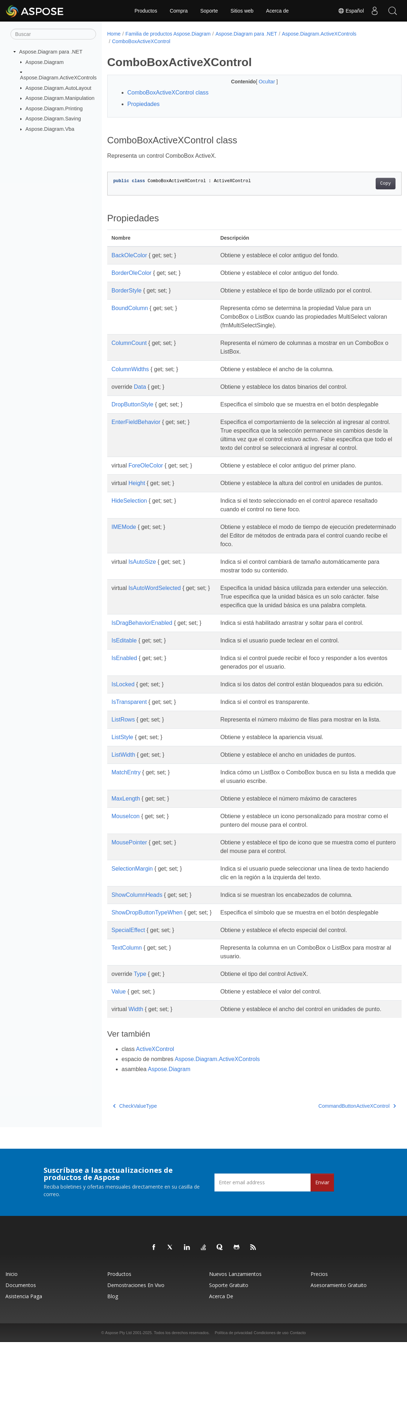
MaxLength (126, 850)
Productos (146, 11)
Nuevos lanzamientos (235, 1342)
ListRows (123, 763)
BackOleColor (129, 255)
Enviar (322, 1251)
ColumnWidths (130, 369)
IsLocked (123, 719)
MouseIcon (126, 868)
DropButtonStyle (133, 404)
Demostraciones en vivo (135, 1354)
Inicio (11, 1342)
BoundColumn (130, 308)
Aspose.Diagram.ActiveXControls (58, 77)
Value (119, 1052)
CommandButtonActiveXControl (336, 1175)
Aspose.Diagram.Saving (53, 118)
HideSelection (129, 527)
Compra (179, 11)
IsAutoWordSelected (154, 614)
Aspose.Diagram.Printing (54, 108)
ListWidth (123, 806)
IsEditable (124, 675)
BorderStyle (127, 290)
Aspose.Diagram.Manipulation (60, 98)
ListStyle (122, 789)
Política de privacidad (234, 1402)
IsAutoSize (142, 588)
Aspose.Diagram (45, 62)
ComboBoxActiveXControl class (168, 92)
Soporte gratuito (228, 1354)
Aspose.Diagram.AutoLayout (58, 88)
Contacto (298, 1402)
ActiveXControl (155, 1118)
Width (135, 1069)
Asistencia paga (23, 1365)
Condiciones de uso (271, 1402)
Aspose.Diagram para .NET (50, 52)
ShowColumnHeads (137, 947)
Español (351, 11)
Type (140, 1034)
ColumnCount (129, 343)
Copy (365, 183)
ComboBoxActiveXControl (141, 41)
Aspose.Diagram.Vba (50, 129)
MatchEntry (126, 824)
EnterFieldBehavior (136, 431)
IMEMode (124, 553)
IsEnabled (124, 693)
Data (140, 387)
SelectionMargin (132, 920)
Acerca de (277, 11)
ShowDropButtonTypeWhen (147, 964)
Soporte (209, 11)
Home (114, 34)
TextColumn (127, 1008)
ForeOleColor (145, 483)
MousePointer (129, 894)
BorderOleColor (132, 273)
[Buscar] (53, 34)
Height (136, 500)
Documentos (20, 1354)
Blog (112, 1365)
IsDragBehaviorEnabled (142, 657)
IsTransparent (129, 745)
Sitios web (242, 11)
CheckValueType (135, 1175)
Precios (319, 1342)
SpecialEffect (128, 990)
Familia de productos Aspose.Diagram (168, 34)
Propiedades (143, 104)
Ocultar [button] (257, 81)
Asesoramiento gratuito (339, 1354)
